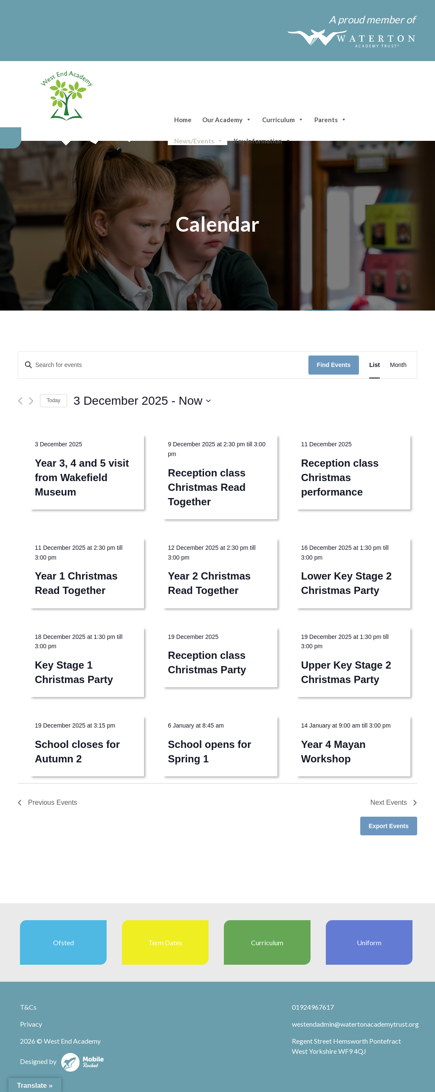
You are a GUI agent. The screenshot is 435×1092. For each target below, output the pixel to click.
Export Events (389, 826)
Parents (330, 119)
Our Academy (226, 119)
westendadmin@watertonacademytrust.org (355, 1024)
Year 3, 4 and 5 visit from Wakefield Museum (82, 477)
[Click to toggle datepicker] (142, 400)
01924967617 (313, 1007)
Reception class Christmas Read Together (207, 487)
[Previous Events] (20, 401)
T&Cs (28, 1007)
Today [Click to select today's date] (53, 400)
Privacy (31, 1024)
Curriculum (283, 119)
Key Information (262, 141)
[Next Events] (31, 401)
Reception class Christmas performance (340, 477)
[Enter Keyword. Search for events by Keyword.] (163, 365)
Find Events (333, 364)
